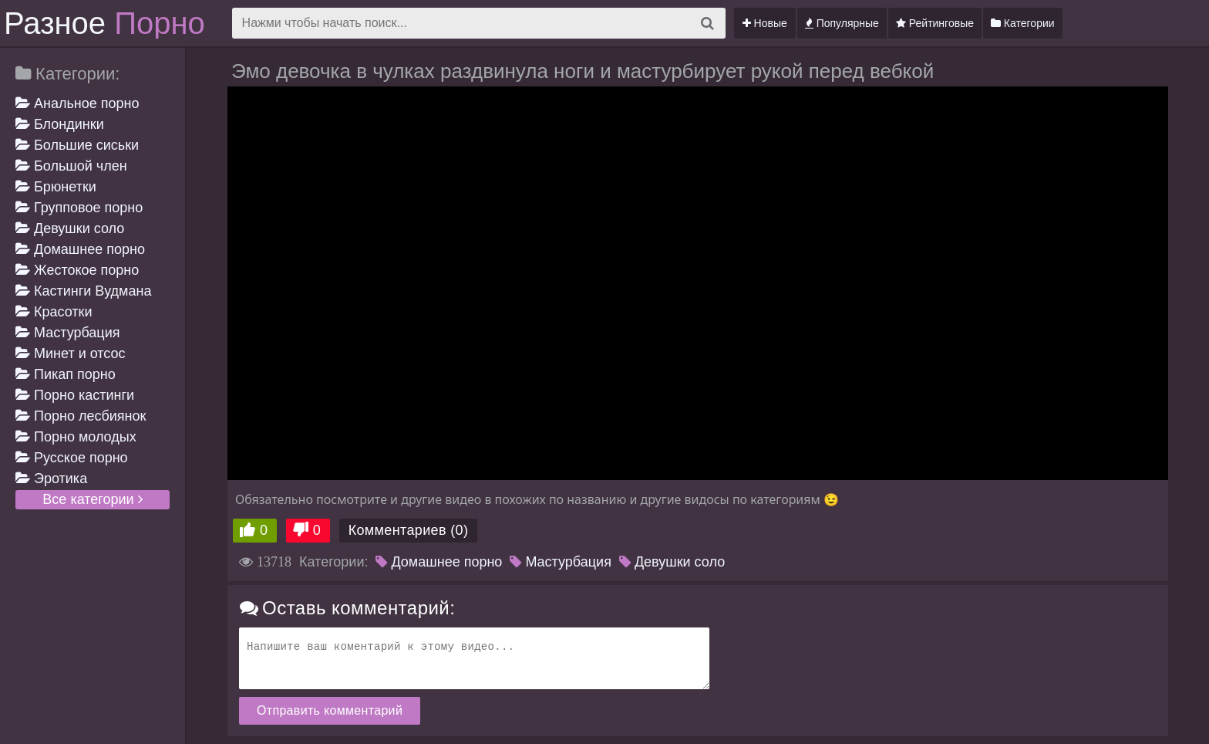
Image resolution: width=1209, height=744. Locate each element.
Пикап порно (65, 374)
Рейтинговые (935, 23)
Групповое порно (79, 207)
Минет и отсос (70, 353)
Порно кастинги (74, 395)
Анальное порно (77, 103)
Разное (104, 23)
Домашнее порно (80, 249)
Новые (765, 23)
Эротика (51, 478)
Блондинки (59, 124)
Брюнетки (55, 186)
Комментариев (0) (409, 530)
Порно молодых (75, 437)
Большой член (71, 166)
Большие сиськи (77, 145)
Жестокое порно (77, 270)
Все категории (92, 499)
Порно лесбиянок (80, 416)
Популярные (842, 23)
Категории (1023, 23)
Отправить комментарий (329, 710)
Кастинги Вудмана (83, 291)
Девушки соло (69, 228)
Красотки (54, 312)
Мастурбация (67, 332)
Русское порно (71, 457)
